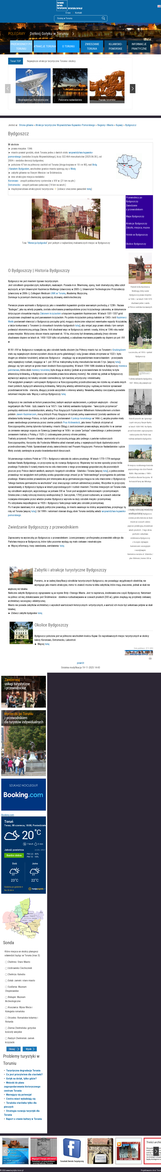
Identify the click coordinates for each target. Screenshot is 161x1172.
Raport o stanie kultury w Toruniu (24, 1118)
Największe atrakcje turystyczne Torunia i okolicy (51, 61)
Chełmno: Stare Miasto (19, 961)
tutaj (88, 188)
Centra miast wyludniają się (21, 1098)
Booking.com (7, 814)
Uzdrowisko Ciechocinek (20, 968)
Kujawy (119, 125)
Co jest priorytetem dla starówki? (24, 1074)
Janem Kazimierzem (26, 414)
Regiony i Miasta (105, 125)
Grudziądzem (119, 349)
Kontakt (78, 13)
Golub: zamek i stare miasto (21, 980)
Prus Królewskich (71, 422)
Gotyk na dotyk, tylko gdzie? (21, 1078)
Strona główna (26, 125)
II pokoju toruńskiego (81, 418)
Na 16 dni (8, 890)
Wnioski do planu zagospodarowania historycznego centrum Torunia (22, 1086)
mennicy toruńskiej (41, 369)
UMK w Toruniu (58, 293)
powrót (80, 662)
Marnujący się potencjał (19, 1094)
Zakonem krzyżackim (51, 313)
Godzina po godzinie (12, 887)
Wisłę (73, 168)
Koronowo (13, 180)
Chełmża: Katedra (16, 974)
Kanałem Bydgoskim (19, 168)
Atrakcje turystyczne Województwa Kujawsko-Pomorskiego (65, 125)
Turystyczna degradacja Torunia (23, 1070)
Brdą (94, 164)
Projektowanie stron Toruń (151, 1170)
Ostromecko (14, 184)
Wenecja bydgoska (37, 242)
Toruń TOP (15, 61)
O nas (68, 13)
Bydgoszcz (130, 125)
